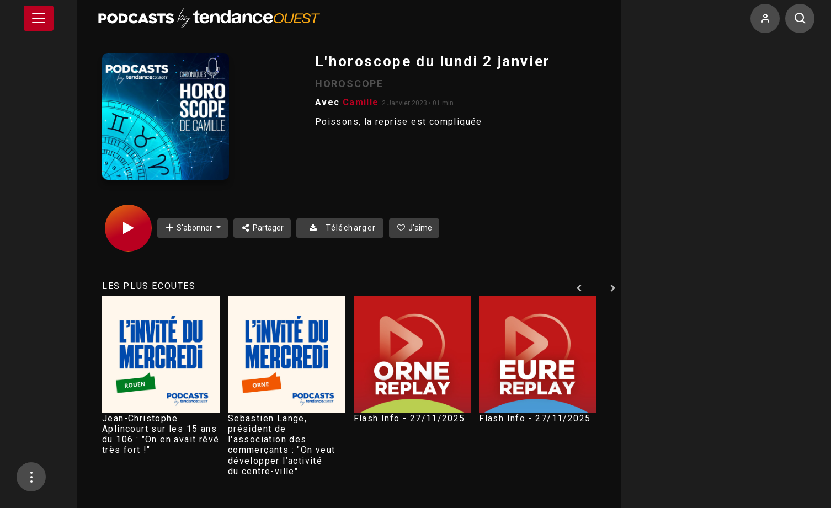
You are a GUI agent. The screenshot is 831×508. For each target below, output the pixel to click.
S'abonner (189, 227)
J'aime (414, 227)
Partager (262, 227)
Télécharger (339, 227)
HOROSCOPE (349, 83)
